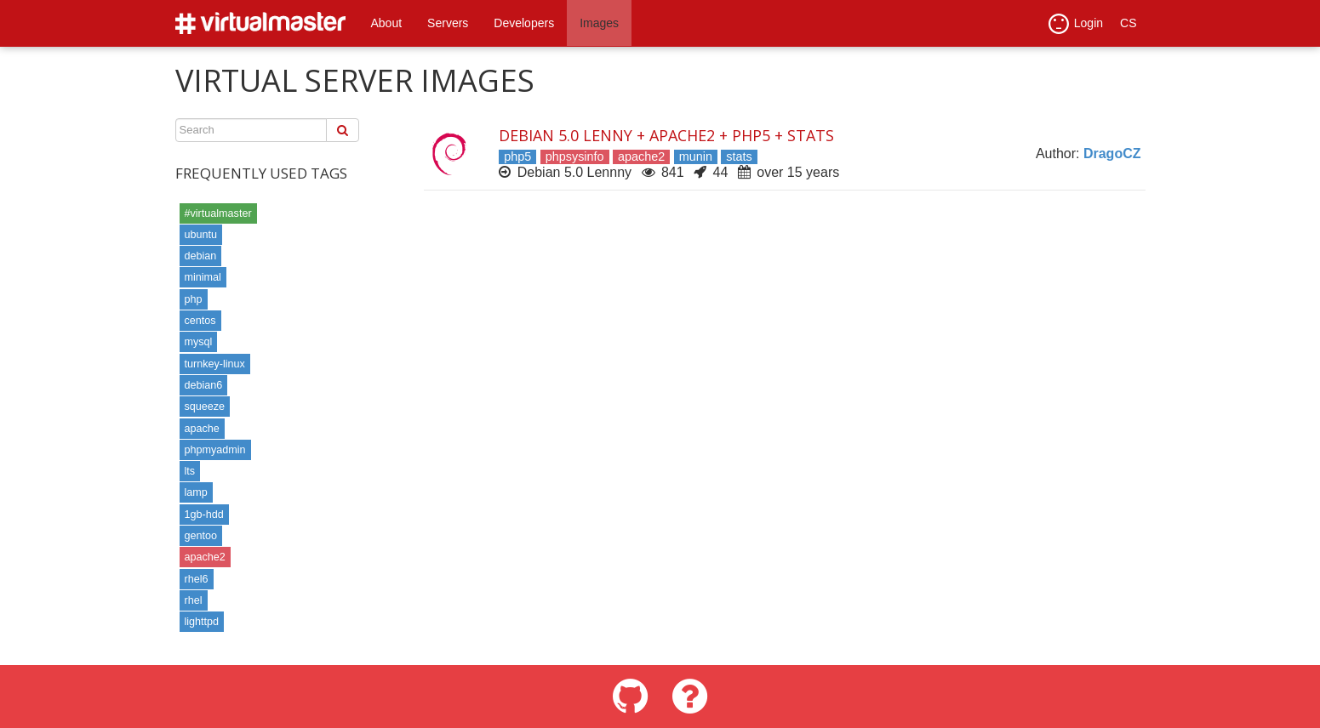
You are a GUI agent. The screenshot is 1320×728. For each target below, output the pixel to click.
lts (190, 471)
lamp (196, 492)
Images (599, 23)
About (387, 23)
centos (200, 321)
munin (695, 156)
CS (1128, 23)
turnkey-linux (215, 364)
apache (202, 429)
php (194, 299)
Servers (447, 23)
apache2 (205, 557)
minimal (203, 277)
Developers (524, 23)
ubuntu (201, 235)
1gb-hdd (204, 514)
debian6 (204, 385)
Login (1076, 24)
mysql (199, 342)
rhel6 (197, 579)
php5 (517, 156)
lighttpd (202, 622)
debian (201, 256)
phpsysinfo (575, 156)
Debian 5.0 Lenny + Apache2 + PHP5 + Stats (666, 135)
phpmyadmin (215, 450)
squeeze (205, 406)
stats (738, 156)
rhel (194, 600)
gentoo (201, 536)
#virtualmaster (218, 213)
